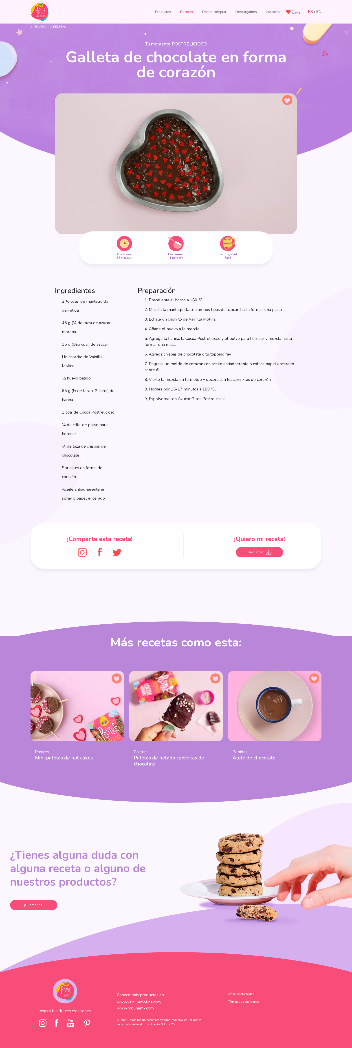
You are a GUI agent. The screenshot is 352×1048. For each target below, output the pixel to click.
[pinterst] (87, 1023)
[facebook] (56, 1023)
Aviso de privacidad (241, 994)
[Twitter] (117, 552)
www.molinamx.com (135, 1008)
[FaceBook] (100, 552)
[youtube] (70, 1023)
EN (318, 11)
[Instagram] (82, 552)
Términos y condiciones (243, 1002)
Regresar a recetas (50, 27)
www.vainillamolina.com (139, 1002)
